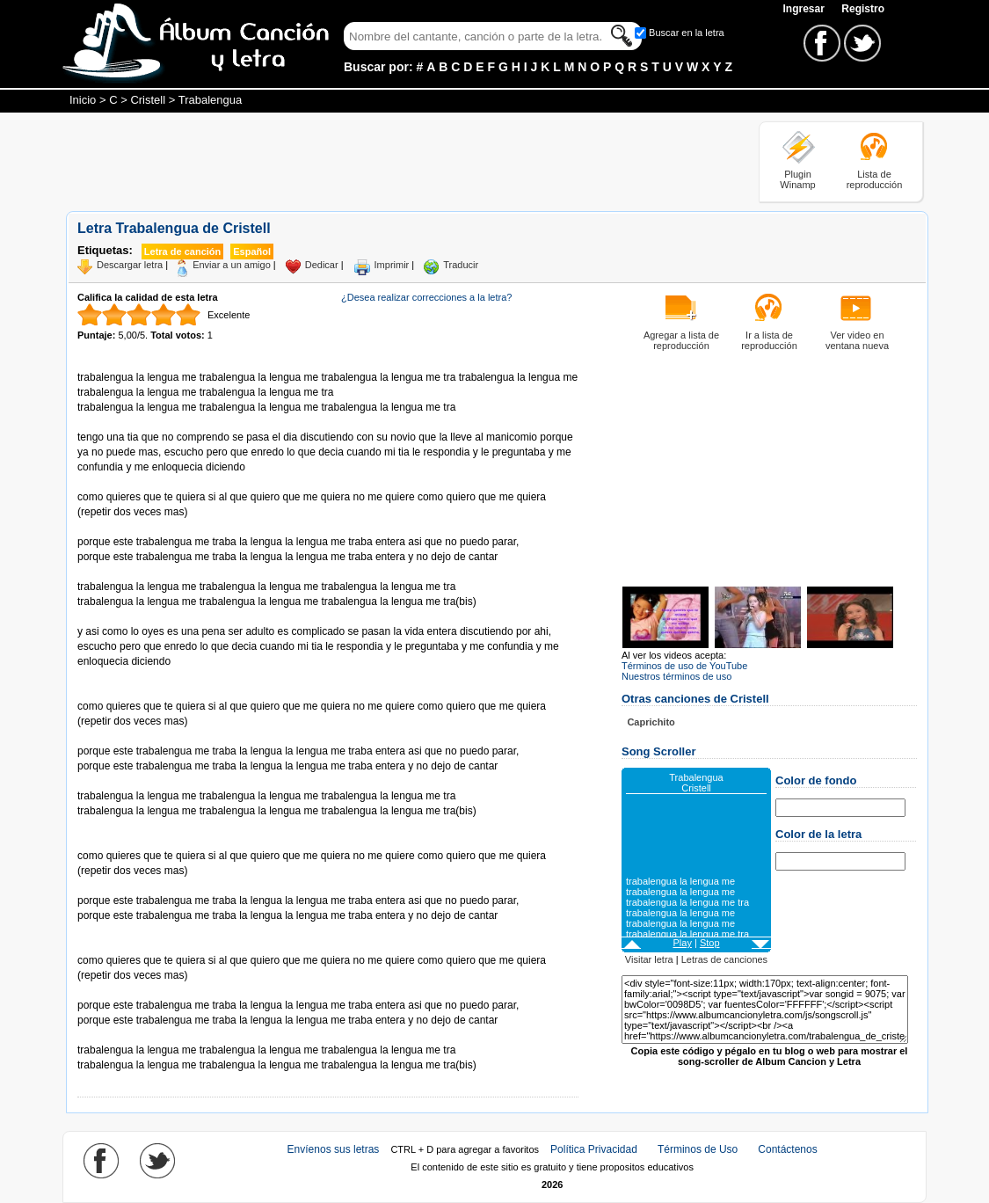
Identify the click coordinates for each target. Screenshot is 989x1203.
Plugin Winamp (797, 179)
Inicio (82, 99)
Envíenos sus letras (333, 1149)
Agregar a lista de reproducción (681, 340)
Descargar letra (130, 264)
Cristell (147, 99)
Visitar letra (649, 959)
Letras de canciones (724, 959)
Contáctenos (787, 1149)
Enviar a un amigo (232, 264)
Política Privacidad (593, 1149)
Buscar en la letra (686, 32)
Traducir (460, 264)
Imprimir (392, 264)
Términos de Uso (698, 1149)
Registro (862, 9)
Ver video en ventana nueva (857, 340)
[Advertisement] (386, 160)
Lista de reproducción (875, 179)
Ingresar (804, 9)
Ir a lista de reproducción (769, 340)
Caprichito (650, 722)
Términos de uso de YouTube (684, 665)
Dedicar (321, 264)
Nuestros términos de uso (676, 676)
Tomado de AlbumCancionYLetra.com (151, 1035)
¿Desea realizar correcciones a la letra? (426, 297)
